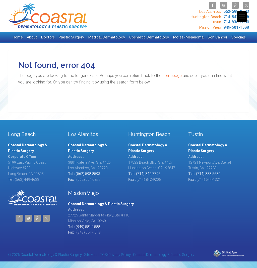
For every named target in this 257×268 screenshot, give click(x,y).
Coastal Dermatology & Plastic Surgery (47, 15)
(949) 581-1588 (88, 227)
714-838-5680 (229, 22)
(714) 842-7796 (148, 174)
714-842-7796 (219, 16)
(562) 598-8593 (88, 174)
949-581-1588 (223, 27)
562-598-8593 (223, 11)
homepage (172, 75)
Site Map (91, 255)
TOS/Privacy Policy (115, 255)
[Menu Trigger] (242, 16)
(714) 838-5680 (208, 174)
